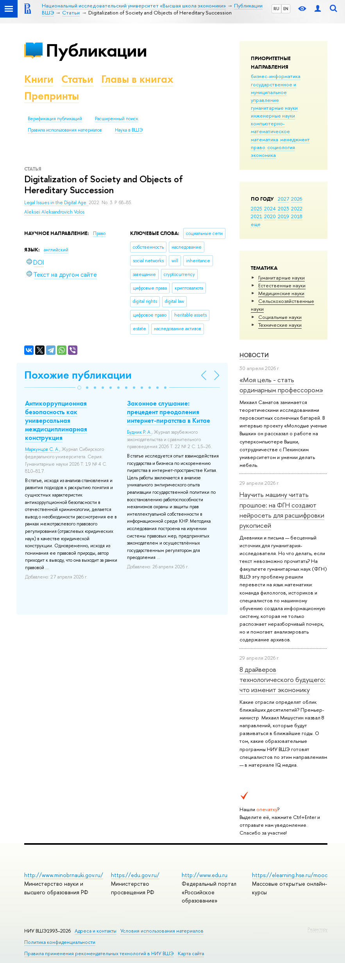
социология (281, 147)
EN (285, 8)
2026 (296, 198)
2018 (296, 216)
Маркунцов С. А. (42, 449)
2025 (256, 208)
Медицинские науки (281, 293)
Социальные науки (280, 316)
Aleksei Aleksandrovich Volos (54, 212)
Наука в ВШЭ (129, 130)
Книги (39, 79)
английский (56, 250)
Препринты (51, 96)
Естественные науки (282, 285)
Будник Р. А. (139, 432)
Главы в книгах (137, 79)
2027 (283, 198)
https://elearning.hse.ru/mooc (289, 875)
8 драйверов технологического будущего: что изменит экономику (282, 679)
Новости (254, 355)
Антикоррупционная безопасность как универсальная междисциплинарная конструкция (56, 420)
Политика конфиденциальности (59, 942)
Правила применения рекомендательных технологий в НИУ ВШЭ (99, 953)
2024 (270, 208)
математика (264, 139)
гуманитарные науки (274, 107)
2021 (256, 216)
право (258, 147)
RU (276, 8)
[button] (79, 388)
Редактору (317, 929)
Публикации (96, 50)
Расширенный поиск (116, 119)
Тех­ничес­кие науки (280, 324)
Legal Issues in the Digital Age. (56, 202)
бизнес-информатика (275, 76)
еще (256, 224)
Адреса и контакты (95, 930)
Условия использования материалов (162, 930)
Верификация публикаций (55, 119)
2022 (296, 208)
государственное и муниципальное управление (273, 92)
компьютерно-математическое (270, 127)
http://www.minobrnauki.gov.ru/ (63, 875)
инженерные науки (273, 115)
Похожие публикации (78, 375)
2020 (270, 216)
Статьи (77, 79)
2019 (283, 216)
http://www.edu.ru (204, 875)
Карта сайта (191, 953)
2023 (283, 208)
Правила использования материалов (65, 130)
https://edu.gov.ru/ (135, 875)
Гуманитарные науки (281, 277)
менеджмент (295, 139)
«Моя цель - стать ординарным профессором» (281, 384)
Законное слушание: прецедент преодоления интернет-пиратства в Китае (168, 412)
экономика (263, 154)
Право (99, 233)
